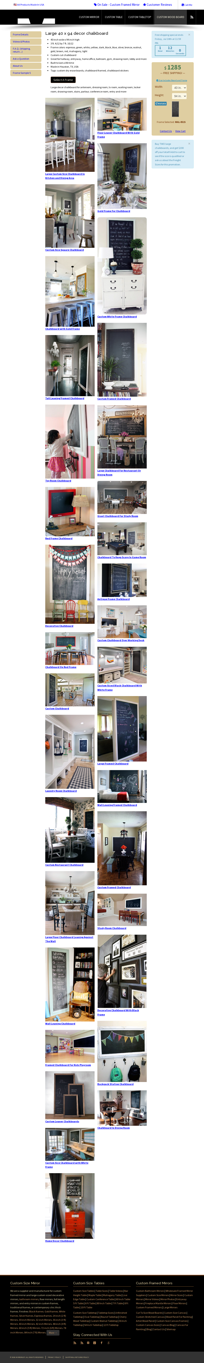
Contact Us (166, 131)
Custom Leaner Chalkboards (62, 1121)
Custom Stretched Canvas (150, 1316)
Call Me (187, 4)
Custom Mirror (89, 17)
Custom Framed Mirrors (149, 1307)
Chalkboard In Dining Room (113, 1127)
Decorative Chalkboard (59, 625)
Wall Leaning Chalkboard (60, 1023)
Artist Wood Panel (145, 1320)
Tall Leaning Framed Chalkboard (64, 398)
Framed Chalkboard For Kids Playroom (68, 1065)
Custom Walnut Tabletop (104, 1320)
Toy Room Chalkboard (58, 480)
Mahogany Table (112, 1295)
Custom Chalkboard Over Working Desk (120, 640)
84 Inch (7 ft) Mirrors (34, 1332)
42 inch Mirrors (44, 1323)
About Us (18, 65)
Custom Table (114, 17)
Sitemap (170, 1329)
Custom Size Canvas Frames (171, 1320)
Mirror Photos (167, 1299)
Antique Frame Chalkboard (113, 599)
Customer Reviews (157, 5)
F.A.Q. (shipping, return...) (21, 50)
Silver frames (26, 1315)
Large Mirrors (170, 1307)
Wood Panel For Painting (179, 1316)
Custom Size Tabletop (85, 1312)
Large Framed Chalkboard (112, 763)
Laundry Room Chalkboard (61, 790)
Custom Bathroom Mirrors (150, 1290)
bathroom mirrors (29, 1299)
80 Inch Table (104, 1303)
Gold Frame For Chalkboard (113, 211)
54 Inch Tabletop (93, 1325)
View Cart (180, 131)
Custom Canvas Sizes (147, 1325)
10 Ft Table (86, 1307)
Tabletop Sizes (105, 1312)
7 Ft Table (118, 1303)
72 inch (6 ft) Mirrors (51, 1328)
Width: (159, 87)
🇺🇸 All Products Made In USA (29, 4)
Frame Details (20, 34)
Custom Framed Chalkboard (114, 398)
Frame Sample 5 (22, 72)
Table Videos (116, 1290)
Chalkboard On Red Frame (60, 667)
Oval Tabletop (91, 1316)
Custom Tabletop (139, 17)
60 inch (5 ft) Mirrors (29, 1328)
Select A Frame (63, 80)
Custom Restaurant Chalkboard (64, 864)
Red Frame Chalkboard (59, 538)
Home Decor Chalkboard (59, 1240)
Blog (149, 1329)
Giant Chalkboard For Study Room (117, 516)
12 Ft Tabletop (110, 1325)
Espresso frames (43, 1315)
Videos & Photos (21, 41)
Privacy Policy (54, 1357)
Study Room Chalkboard (111, 928)
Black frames (36, 1311)
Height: (159, 95)
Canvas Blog (167, 1325)
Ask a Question (21, 58)
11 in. (179, 96)
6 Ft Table (90, 1303)
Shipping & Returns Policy (77, 1357)
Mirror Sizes (176, 1295)
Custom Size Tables (83, 1290)
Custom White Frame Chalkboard (117, 316)
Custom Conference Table (100, 1299)
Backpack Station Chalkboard (115, 1084)
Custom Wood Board (170, 17)
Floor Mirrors (179, 1303)
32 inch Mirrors (44, 1319)
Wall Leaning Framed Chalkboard (117, 805)
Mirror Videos (152, 1299)
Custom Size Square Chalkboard (64, 249)
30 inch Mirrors (27, 1319)
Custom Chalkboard (57, 708)
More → (53, 1332)
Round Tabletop (109, 1316)
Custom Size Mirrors (158, 1295)
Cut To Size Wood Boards (149, 1312)
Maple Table (94, 1295)
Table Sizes (102, 1290)
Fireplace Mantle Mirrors (158, 1303)
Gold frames (51, 1311)
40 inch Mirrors (27, 1323)
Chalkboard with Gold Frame (62, 328)
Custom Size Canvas (175, 1312)
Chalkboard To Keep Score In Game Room (121, 557)
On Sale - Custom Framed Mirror (117, 5)
